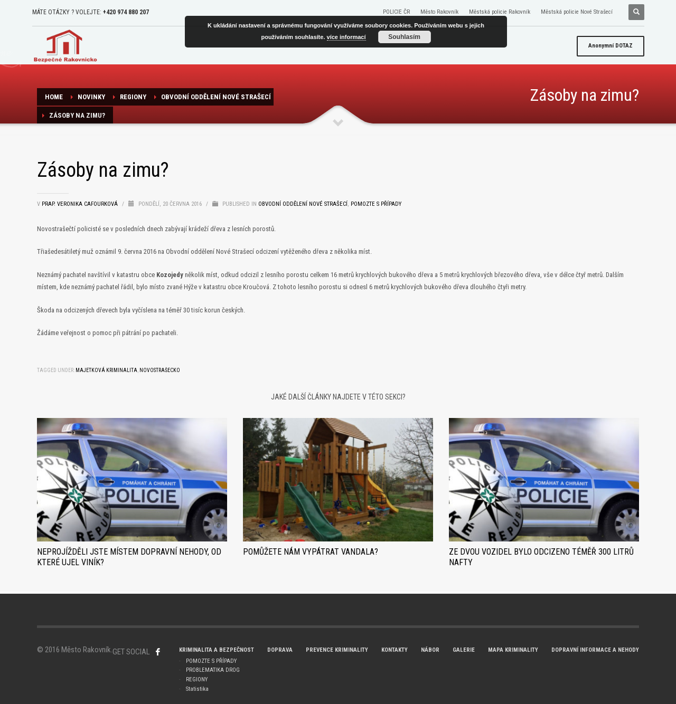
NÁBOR (430, 649)
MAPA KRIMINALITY (513, 649)
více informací (346, 37)
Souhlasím (404, 37)
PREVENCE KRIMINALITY (337, 649)
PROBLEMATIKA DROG (213, 670)
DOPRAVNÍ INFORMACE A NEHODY (595, 649)
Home (54, 97)
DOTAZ (610, 45)
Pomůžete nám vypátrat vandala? (310, 552)
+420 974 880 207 (126, 12)
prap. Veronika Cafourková (80, 204)
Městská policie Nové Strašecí (577, 11)
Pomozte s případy (376, 204)
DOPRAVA (280, 649)
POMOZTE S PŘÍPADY (211, 661)
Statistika (197, 689)
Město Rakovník (439, 11)
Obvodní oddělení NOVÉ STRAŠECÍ (216, 97)
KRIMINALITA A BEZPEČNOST (216, 649)
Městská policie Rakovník (499, 11)
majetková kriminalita (106, 370)
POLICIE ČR (396, 11)
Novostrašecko (159, 370)
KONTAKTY (394, 649)
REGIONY (133, 97)
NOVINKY (91, 97)
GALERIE (464, 649)
